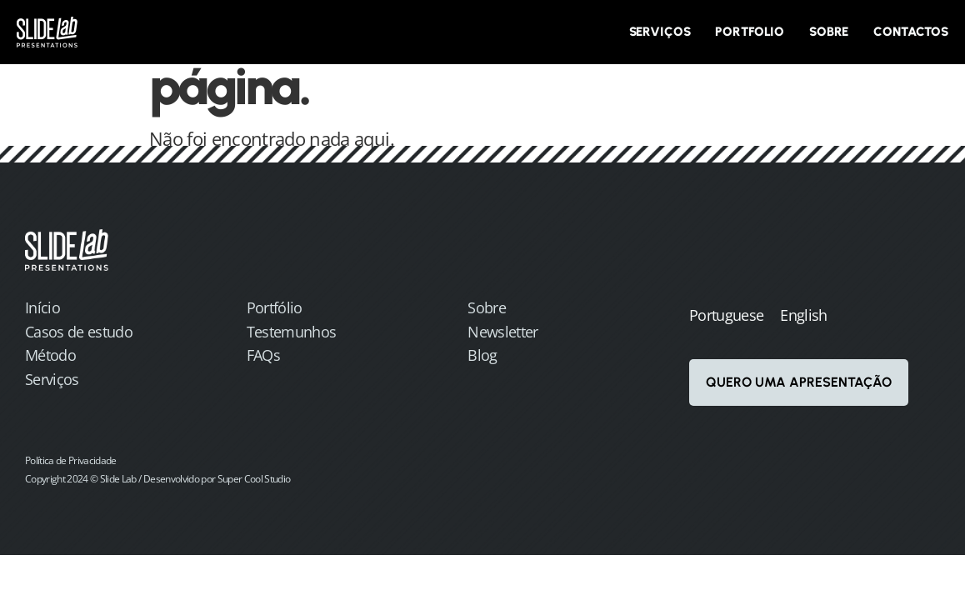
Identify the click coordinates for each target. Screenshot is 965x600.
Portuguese (726, 315)
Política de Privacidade (71, 460)
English (803, 315)
